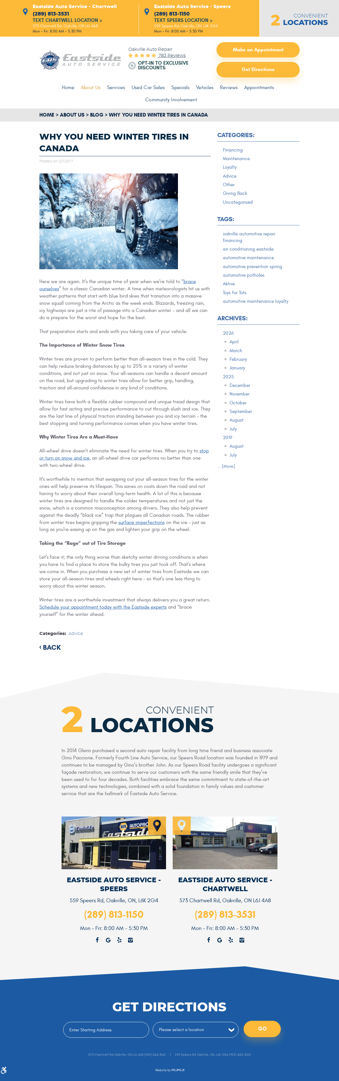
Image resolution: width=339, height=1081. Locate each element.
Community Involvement (171, 100)
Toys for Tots (234, 293)
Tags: (226, 219)
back (52, 647)
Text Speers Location (183, 20)
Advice (75, 633)
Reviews (228, 88)
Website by (169, 1070)
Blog (96, 115)
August (237, 421)
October (238, 404)
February (238, 360)
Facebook (208, 940)
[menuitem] (69, 88)
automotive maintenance (248, 258)
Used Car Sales (148, 88)
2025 (228, 378)
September (241, 413)
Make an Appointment (258, 50)
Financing (233, 150)
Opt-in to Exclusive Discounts (163, 65)
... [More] (226, 467)
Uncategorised (238, 202)
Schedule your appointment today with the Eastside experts (103, 607)
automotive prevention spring (252, 267)
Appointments (258, 88)
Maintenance (236, 159)
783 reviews (171, 56)
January (237, 369)
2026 (228, 334)
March (236, 351)
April (234, 343)
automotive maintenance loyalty (255, 302)
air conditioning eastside (248, 250)
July (233, 430)
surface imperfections (141, 522)
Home (69, 88)
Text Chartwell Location (67, 20)
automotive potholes (243, 276)
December (240, 386)
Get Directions (258, 70)
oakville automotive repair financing (249, 238)
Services (117, 88)
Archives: (232, 319)
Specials (180, 88)
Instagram (241, 940)
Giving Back (235, 194)
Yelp (230, 940)
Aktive (229, 285)
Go (262, 1029)
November (239, 395)
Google (219, 940)
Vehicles (204, 88)
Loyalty (230, 167)
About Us (91, 88)
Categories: (236, 135)
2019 (227, 439)
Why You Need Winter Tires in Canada (158, 115)
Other (229, 185)
